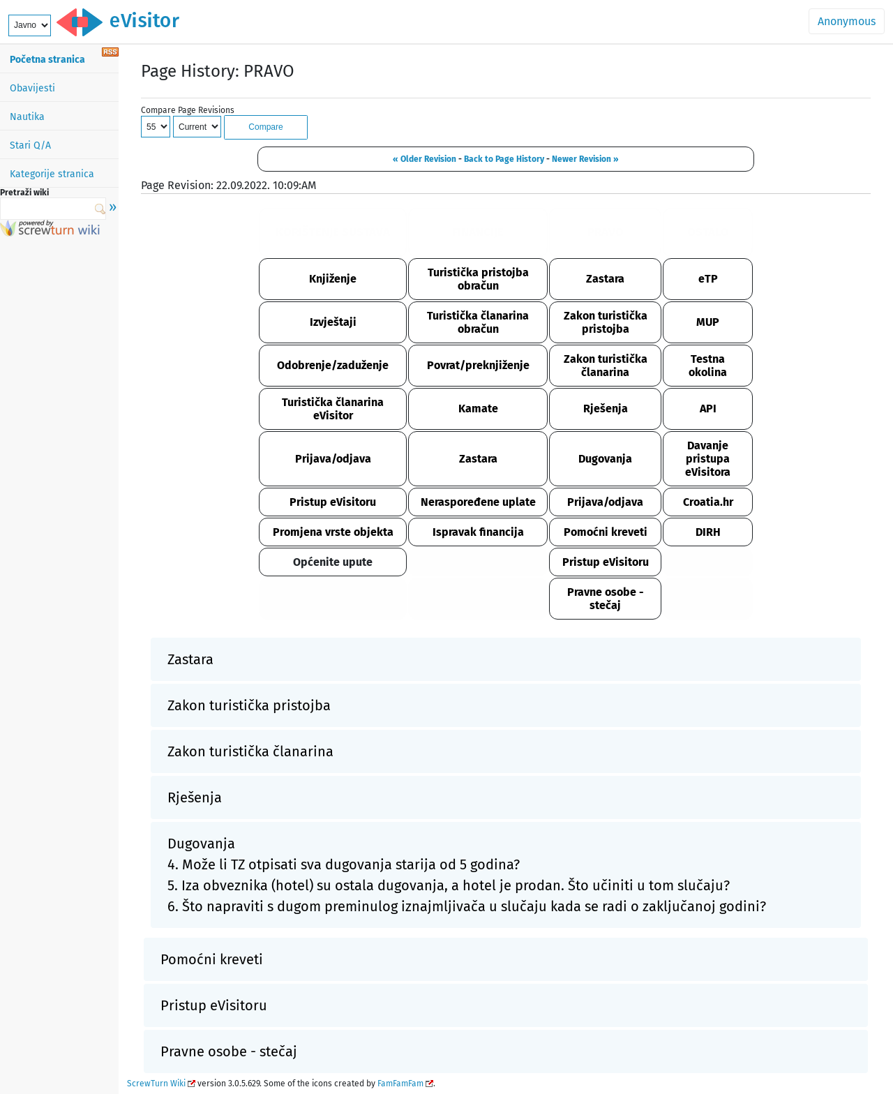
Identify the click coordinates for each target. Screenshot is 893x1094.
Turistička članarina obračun (478, 322)
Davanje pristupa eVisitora (707, 459)
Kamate (478, 408)
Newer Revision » (585, 159)
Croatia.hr (708, 502)
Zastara (605, 278)
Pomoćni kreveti (605, 532)
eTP (708, 278)
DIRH (708, 532)
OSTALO (708, 232)
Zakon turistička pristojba (605, 322)
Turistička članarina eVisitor (333, 409)
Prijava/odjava (333, 458)
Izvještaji (333, 322)
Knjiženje (333, 278)
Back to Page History (504, 159)
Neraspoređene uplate (478, 502)
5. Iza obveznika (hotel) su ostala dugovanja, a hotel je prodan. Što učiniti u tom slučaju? (448, 885)
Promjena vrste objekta (333, 532)
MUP (707, 322)
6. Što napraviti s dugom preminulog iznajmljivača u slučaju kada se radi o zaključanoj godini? (466, 906)
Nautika (27, 117)
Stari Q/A (30, 145)
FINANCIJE (478, 232)
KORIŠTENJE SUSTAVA (333, 232)
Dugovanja (605, 458)
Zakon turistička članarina (605, 365)
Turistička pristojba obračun (478, 279)
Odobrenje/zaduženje (333, 365)
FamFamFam (400, 1083)
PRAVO (605, 232)
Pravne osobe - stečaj (605, 598)
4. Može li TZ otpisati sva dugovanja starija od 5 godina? (343, 864)
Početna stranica (47, 60)
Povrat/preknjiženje (478, 365)
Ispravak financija (478, 532)
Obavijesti (32, 88)
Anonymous (847, 21)
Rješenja (605, 408)
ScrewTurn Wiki (156, 1083)
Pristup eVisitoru (333, 502)
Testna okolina (708, 365)
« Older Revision (424, 159)
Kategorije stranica (52, 174)
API (708, 408)
